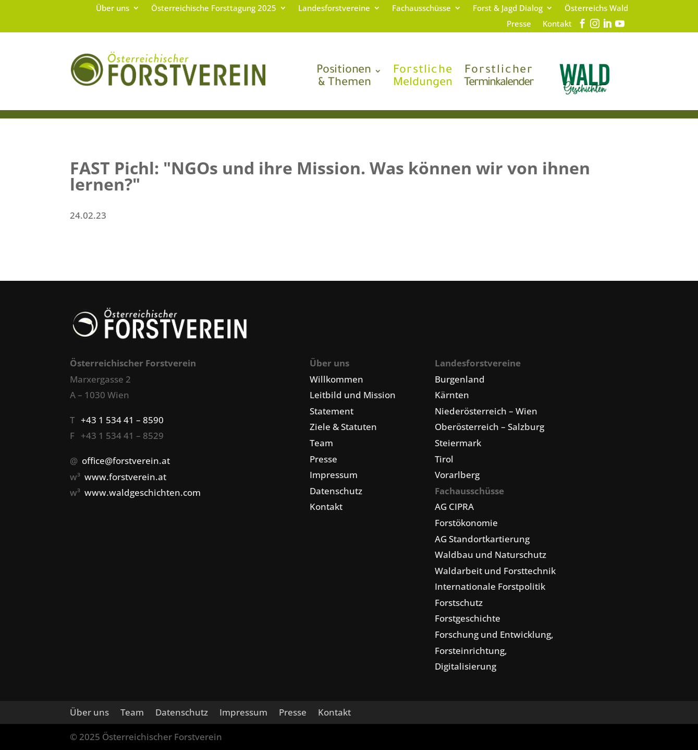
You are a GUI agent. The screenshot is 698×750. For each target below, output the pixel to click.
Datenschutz (336, 491)
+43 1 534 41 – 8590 (122, 420)
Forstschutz (459, 603)
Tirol (444, 459)
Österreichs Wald (596, 8)
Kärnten (452, 395)
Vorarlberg (457, 475)
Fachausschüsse (421, 8)
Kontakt (557, 24)
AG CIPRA (454, 507)
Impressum (334, 475)
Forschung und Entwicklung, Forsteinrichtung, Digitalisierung (494, 650)
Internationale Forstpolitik (490, 586)
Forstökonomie (466, 523)
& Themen (343, 77)
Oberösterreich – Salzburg (489, 427)
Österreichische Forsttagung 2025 (213, 8)
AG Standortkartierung (482, 539)
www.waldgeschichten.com (142, 492)
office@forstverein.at (126, 461)
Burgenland (460, 379)
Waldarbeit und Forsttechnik (495, 571)
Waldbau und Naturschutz (490, 555)
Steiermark (458, 443)
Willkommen (336, 379)
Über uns (112, 8)
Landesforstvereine (334, 8)
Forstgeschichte (467, 618)
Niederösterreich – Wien (486, 411)
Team (321, 443)
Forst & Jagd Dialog (508, 8)
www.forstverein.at (125, 477)
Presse (519, 24)
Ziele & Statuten (343, 427)
